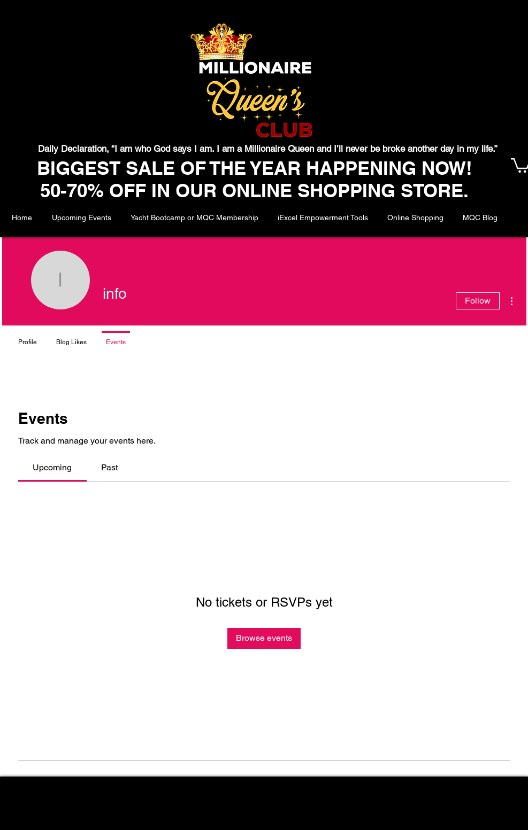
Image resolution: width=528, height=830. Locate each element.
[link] (52, 467)
